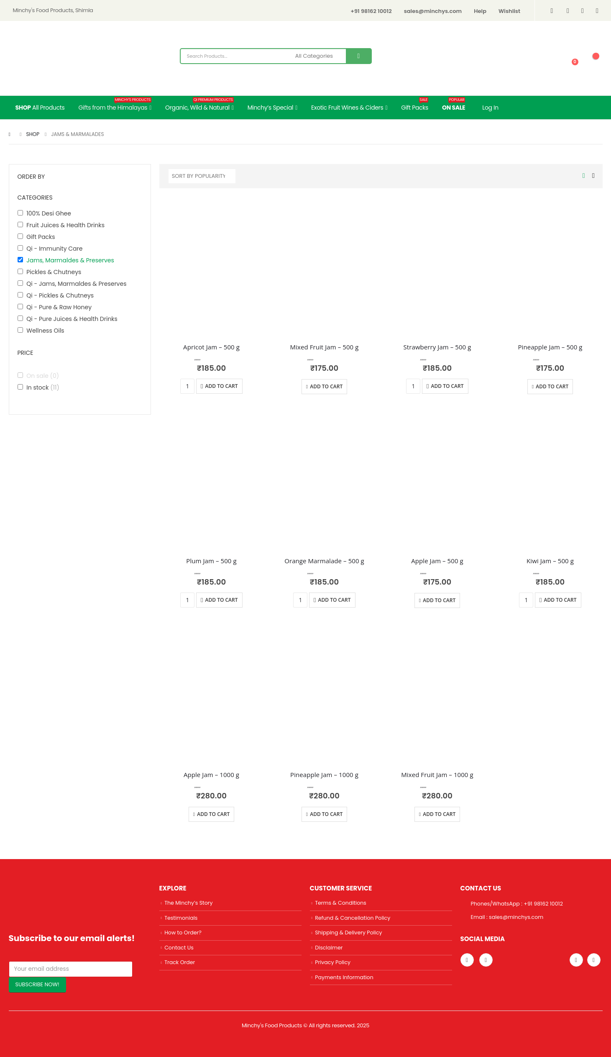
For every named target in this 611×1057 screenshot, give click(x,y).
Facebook (594, 960)
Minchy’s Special (271, 107)
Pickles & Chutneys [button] (53, 272)
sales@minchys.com (433, 11)
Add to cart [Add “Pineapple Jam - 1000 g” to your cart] (326, 814)
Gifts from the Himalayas (115, 104)
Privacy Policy (332, 962)
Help (480, 11)
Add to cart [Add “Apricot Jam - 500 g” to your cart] (221, 386)
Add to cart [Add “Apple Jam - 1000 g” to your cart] (213, 814)
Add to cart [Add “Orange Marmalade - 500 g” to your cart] (334, 599)
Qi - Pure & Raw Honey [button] (59, 307)
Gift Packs (414, 104)
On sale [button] (42, 376)
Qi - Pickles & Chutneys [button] (60, 295)
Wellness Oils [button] (45, 330)
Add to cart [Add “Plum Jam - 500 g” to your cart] (221, 599)
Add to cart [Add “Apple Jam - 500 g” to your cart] (439, 600)
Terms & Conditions (340, 902)
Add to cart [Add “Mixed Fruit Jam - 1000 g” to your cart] (439, 814)
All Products (40, 107)
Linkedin (486, 960)
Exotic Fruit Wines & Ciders (347, 107)
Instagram (467, 960)
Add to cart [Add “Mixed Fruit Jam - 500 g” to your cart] (326, 386)
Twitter (576, 960)
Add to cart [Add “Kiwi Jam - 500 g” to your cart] (560, 599)
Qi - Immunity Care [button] (54, 248)
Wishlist (509, 11)
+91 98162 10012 (370, 11)
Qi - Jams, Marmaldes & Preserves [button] (76, 284)
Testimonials (180, 917)
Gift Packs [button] (40, 237)
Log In (490, 107)
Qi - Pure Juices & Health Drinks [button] (72, 319)
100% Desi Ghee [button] (48, 213)
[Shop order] (202, 176)
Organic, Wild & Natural (199, 104)
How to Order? (183, 932)
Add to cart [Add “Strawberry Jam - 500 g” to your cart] (447, 386)
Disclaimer (329, 947)
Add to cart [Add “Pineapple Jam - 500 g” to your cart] (552, 386)
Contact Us (179, 947)
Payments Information (344, 977)
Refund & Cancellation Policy (352, 917)
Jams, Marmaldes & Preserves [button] (70, 260)
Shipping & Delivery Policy (348, 932)
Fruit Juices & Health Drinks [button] (65, 225)
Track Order (179, 962)
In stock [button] (42, 387)
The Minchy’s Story (188, 902)
